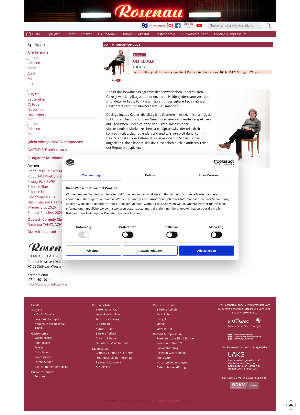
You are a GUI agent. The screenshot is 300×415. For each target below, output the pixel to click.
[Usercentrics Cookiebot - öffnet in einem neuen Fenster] (217, 162)
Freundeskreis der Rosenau (114, 358)
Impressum (164, 358)
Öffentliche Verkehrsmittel (113, 343)
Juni (31, 83)
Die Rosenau (107, 34)
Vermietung (164, 329)
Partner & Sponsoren (109, 362)
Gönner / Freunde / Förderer (114, 353)
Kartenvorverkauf (107, 309)
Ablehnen (93, 250)
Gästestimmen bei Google (51, 367)
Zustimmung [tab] (91, 175)
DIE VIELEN (103, 367)
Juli (30, 88)
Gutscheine (42, 352)
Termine (40, 376)
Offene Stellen (44, 362)
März (32, 68)
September (37, 99)
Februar (34, 62)
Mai (31, 78)
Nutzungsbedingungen (172, 362)
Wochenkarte (43, 338)
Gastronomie (165, 34)
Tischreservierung (107, 319)
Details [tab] (150, 175)
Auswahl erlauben (149, 250)
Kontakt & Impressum (230, 34)
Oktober (34, 104)
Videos (161, 324)
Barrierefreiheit (106, 333)
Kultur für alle (105, 329)
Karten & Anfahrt (79, 34)
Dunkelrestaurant (194, 34)
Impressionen (44, 357)
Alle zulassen (206, 250)
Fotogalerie (164, 319)
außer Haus (47, 149)
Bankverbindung (167, 348)
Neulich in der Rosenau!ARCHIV (50, 326)
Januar (33, 57)
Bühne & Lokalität (136, 34)
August (33, 94)
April (31, 73)
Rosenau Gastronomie (171, 353)
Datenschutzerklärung (171, 367)
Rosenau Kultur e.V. (170, 343)
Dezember (36, 114)
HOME (36, 34)
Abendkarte (42, 343)
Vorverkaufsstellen (108, 314)
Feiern (39, 347)
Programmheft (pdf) (48, 319)
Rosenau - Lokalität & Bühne (175, 338)
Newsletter (157, 25)
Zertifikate (163, 314)
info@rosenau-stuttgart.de (47, 284)
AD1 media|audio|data (165, 401)
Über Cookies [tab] (209, 175)
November (36, 109)
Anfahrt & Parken (107, 338)
